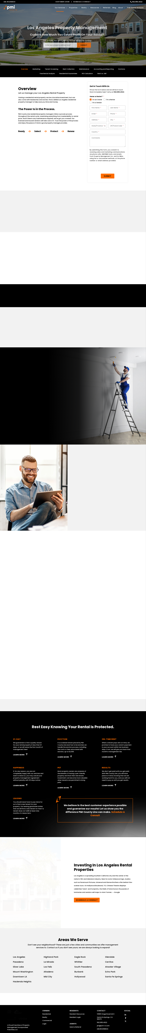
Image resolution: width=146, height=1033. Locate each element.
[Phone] (117, 113)
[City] (117, 120)
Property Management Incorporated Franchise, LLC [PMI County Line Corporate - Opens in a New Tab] (18, 999)
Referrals (106, 8)
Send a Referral (75, 1002)
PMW (71, 1014)
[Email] (98, 113)
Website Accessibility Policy (66, 1021)
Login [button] (44, 999)
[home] (10, 8)
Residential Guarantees (68, 73)
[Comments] (107, 141)
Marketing (36, 69)
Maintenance (84, 69)
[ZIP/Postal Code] (117, 126)
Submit (89, 45)
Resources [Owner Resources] (95, 8)
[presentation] (104, 167)
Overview (24, 69)
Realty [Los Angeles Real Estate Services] (84, 8)
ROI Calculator (87, 73)
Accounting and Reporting (104, 69)
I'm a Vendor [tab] (97, 103)
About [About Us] (120, 8)
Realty (44, 992)
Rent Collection (68, 69)
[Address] (98, 120)
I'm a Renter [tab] (110, 100)
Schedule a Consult (87, 887)
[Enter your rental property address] (66, 45)
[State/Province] (98, 126)
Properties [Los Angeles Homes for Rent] (73, 8)
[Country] (107, 132)
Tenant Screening (51, 69)
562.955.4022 (137, 2)
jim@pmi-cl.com (103, 1001)
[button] (125, 990)
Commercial (47, 996)
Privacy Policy (87, 1014)
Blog (114, 8)
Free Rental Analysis (135, 8)
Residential (46, 989)
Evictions (121, 69)
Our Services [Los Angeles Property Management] (60, 8)
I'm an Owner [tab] (97, 100)
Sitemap (78, 1014)
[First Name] (98, 107)
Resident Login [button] (75, 992)
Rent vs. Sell (101, 73)
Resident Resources (77, 989)
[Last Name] (117, 107)
